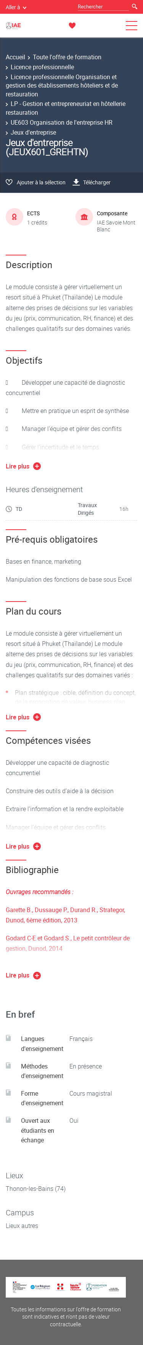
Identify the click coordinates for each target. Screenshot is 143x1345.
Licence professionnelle (42, 67)
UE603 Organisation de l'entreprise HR (61, 122)
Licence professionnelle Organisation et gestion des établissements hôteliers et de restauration (62, 85)
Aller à (16, 7)
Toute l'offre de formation (67, 57)
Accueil (15, 57)
